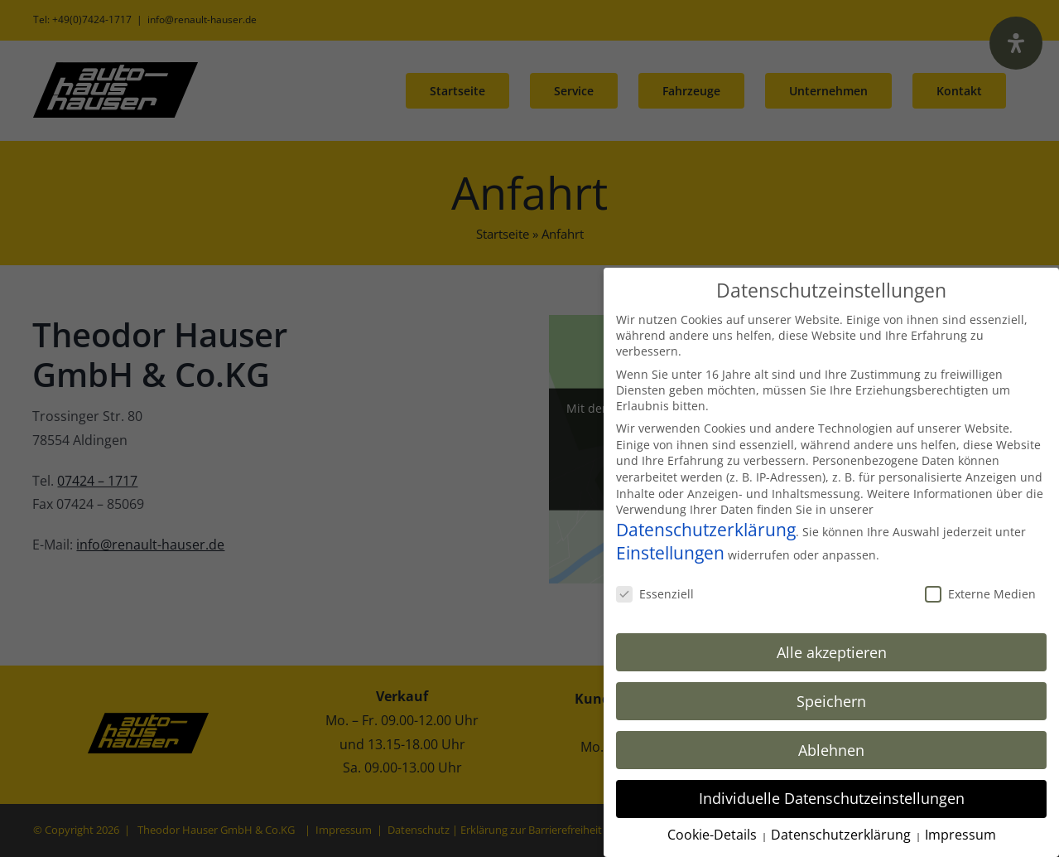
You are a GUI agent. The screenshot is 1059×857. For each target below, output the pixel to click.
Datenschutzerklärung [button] (842, 833)
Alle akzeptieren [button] (832, 650)
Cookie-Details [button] (713, 833)
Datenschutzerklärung (706, 527)
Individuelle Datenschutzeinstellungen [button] (832, 796)
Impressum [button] (960, 833)
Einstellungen (670, 550)
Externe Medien (980, 591)
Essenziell (655, 591)
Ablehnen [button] (831, 748)
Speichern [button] (831, 699)
